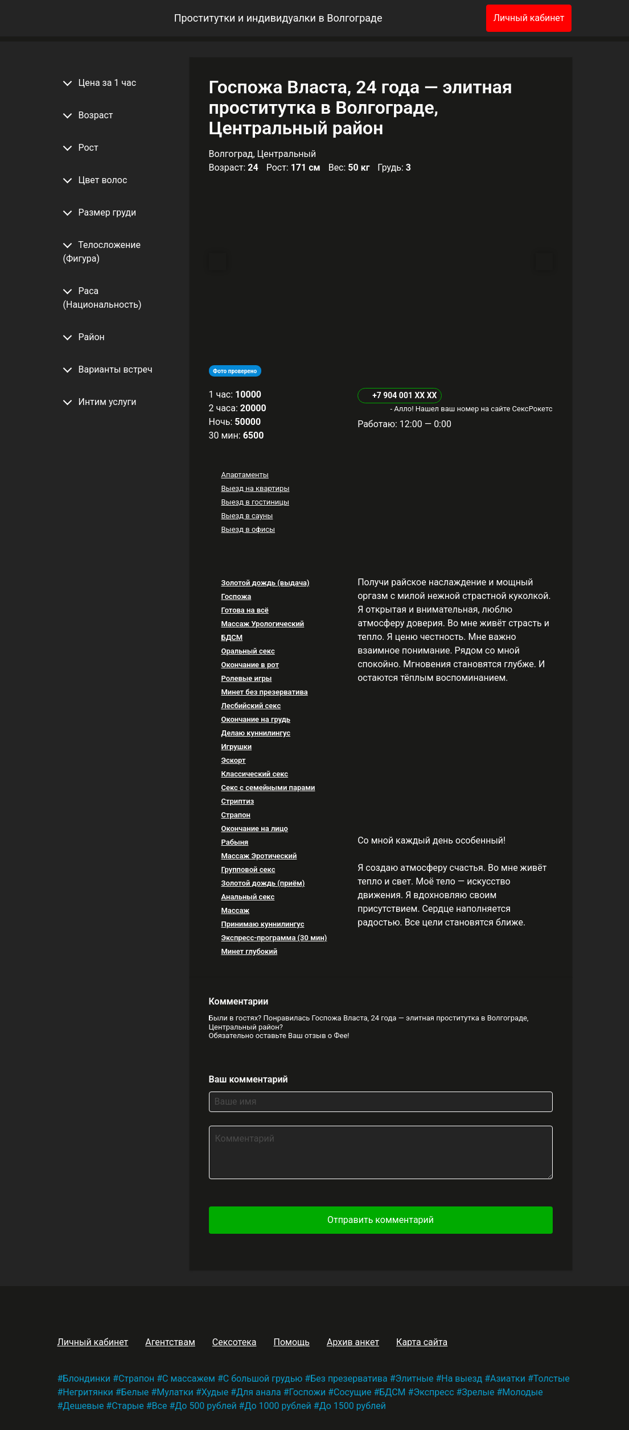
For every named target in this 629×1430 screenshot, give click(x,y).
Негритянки (88, 1392)
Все (159, 1405)
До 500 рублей (205, 1405)
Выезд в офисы (248, 529)
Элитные (415, 1378)
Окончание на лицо (254, 828)
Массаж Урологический (262, 623)
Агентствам (170, 1342)
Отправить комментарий (380, 1219)
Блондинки (86, 1378)
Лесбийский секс (251, 705)
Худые (215, 1392)
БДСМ (231, 637)
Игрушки (236, 746)
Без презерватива (348, 1378)
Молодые (522, 1392)
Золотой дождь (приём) (263, 883)
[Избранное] (459, 18)
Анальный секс (247, 896)
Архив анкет (353, 1342)
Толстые (551, 1378)
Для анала (258, 1392)
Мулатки (175, 1392)
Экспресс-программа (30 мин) (274, 937)
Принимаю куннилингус (262, 924)
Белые (135, 1392)
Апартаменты (244, 474)
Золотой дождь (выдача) (265, 582)
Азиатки (507, 1378)
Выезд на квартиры (255, 488)
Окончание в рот (250, 664)
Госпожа (236, 596)
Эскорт (233, 760)
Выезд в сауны (247, 515)
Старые (128, 1405)
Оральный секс (247, 651)
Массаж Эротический (259, 856)
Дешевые (83, 1405)
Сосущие (352, 1392)
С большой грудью (263, 1378)
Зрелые (478, 1392)
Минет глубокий (249, 951)
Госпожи (307, 1392)
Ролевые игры (246, 678)
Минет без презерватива (264, 692)
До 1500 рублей (352, 1405)
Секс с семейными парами (268, 787)
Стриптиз (237, 801)
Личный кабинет (529, 18)
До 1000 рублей (277, 1405)
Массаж (235, 910)
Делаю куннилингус (255, 733)
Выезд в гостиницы (255, 502)
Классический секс (254, 774)
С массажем (188, 1378)
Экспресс (433, 1392)
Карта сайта (421, 1342)
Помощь (291, 1342)
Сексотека (234, 1342)
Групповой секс (248, 869)
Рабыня (234, 842)
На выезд (461, 1378)
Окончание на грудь (255, 719)
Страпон (235, 815)
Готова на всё (244, 610)
